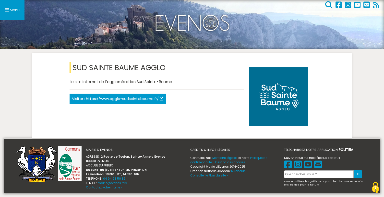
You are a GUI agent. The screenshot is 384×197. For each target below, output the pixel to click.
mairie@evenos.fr (111, 183)
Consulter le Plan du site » (209, 175)
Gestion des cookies (230, 162)
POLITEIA (346, 149)
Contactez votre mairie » (104, 187)
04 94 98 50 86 (114, 178)
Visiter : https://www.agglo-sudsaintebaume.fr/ (117, 98)
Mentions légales (225, 158)
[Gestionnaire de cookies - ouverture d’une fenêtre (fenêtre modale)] (375, 188)
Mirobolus (238, 171)
